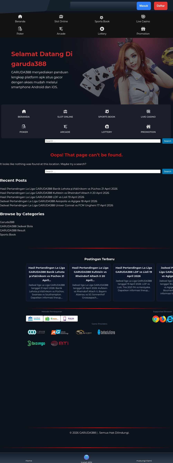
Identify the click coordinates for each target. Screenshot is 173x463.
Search (167, 141)
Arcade (61, 31)
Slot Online (61, 18)
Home (29, 458)
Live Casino (143, 18)
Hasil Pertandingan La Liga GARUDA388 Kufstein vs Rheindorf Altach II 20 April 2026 (54, 193)
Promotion (143, 31)
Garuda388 (7, 222)
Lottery (102, 31)
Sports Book (102, 19)
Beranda (20, 18)
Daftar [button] (161, 5)
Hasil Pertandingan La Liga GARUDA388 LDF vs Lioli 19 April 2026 (42, 197)
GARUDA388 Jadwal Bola (16, 226)
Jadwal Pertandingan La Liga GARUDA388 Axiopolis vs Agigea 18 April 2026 (48, 201)
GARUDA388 (87, 432)
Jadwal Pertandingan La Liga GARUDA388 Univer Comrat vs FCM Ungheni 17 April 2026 (56, 205)
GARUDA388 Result (12, 230)
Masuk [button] (143, 5)
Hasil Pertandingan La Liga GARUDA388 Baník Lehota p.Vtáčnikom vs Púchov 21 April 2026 (59, 188)
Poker (20, 31)
